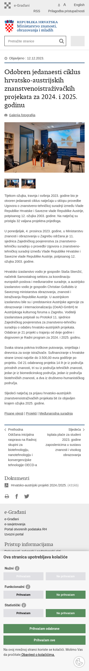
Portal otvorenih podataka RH (25, 529)
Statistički (12, 605)
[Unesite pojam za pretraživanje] (25, 41)
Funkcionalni (15, 587)
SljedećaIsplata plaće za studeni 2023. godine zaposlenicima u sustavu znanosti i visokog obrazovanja (63, 442)
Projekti (31, 413)
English (79, 5)
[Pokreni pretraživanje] (61, 41)
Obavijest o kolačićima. (38, 654)
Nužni (9, 568)
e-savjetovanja (14, 524)
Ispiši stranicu (6, 496)
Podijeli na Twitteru (26, 496)
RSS (37, 11)
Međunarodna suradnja (56, 413)
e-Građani (11, 519)
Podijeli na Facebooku (16, 496)
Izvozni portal (13, 534)
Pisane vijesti (13, 413)
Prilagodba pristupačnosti (66, 11)
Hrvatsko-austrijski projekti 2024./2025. (39, 485)
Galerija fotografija (22, 115)
